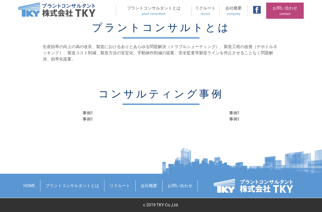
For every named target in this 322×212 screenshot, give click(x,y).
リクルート (205, 11)
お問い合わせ (285, 11)
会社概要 (234, 11)
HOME (29, 185)
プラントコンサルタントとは (153, 11)
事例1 (88, 112)
